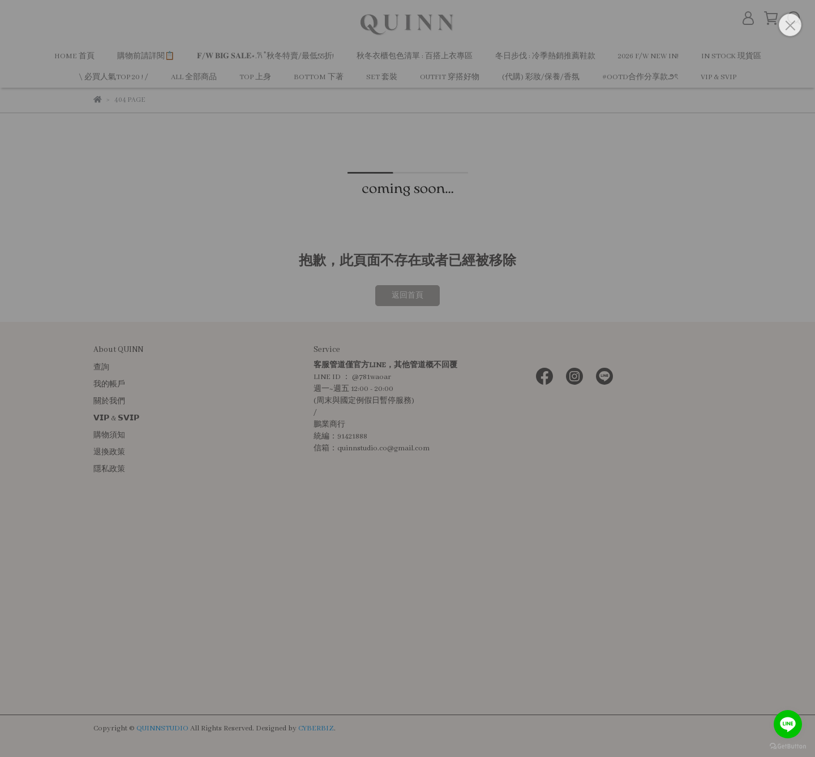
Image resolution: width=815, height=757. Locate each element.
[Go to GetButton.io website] (788, 745)
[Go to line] (788, 724)
